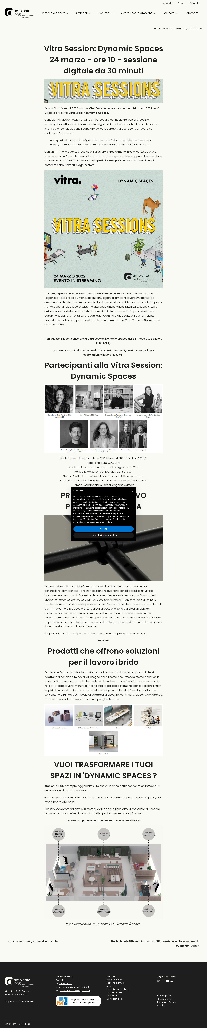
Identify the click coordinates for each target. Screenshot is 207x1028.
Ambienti (83, 13)
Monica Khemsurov (86, 471)
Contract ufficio (114, 998)
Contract (106, 13)
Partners (170, 13)
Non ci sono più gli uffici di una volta (34, 941)
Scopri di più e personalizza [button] (103, 535)
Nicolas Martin (72, 476)
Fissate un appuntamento (83, 820)
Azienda (167, 3)
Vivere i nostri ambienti (138, 13)
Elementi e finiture (54, 13)
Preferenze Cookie (166, 1002)
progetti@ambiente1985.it (76, 987)
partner (61, 797)
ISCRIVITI (103, 640)
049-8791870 (65, 983)
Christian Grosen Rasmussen (86, 467)
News (181, 3)
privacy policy (109, 499)
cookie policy (79, 511)
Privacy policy (164, 995)
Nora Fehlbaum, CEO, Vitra (104, 463)
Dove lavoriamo (114, 979)
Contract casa (114, 992)
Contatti (194, 3)
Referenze (192, 13)
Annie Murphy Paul (72, 480)
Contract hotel (114, 995)
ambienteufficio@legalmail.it (75, 990)
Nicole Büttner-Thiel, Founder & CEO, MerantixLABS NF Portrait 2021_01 (103, 458)
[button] (132, 491)
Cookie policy (164, 999)
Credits (161, 1005)
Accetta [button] (103, 529)
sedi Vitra (58, 324)
